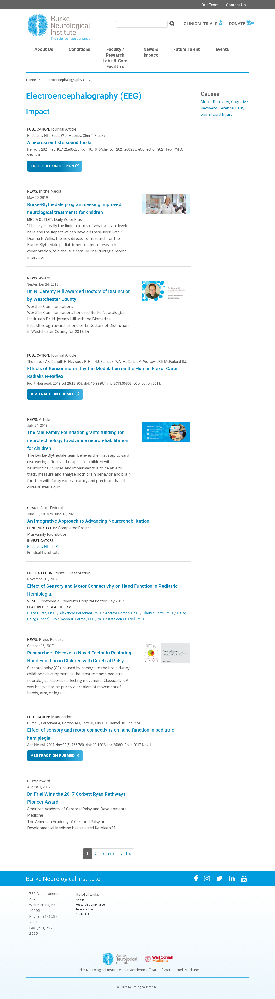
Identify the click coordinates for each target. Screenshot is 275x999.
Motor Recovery (215, 101)
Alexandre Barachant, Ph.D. (80, 613)
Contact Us (236, 4)
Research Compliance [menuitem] (90, 905)
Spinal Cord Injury (216, 114)
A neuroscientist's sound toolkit (60, 142)
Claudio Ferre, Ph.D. (158, 613)
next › (108, 854)
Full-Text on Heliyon (52, 166)
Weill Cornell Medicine (181, 969)
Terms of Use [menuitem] (85, 909)
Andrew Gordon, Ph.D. (122, 613)
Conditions (79, 50)
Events (222, 50)
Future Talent (186, 50)
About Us (43, 50)
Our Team (210, 4)
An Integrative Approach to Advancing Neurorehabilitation (88, 521)
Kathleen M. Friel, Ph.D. (126, 618)
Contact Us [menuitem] (83, 914)
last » (125, 854)
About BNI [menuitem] (82, 900)
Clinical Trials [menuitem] (200, 23)
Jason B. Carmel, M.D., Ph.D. (82, 618)
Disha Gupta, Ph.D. (41, 613)
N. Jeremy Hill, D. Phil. (44, 546)
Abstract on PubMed (53, 394)
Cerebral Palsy (231, 108)
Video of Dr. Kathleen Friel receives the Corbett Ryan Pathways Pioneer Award (166, 801)
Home (31, 79)
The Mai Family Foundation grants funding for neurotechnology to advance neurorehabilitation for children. (77, 440)
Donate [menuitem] (237, 23)
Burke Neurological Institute (63, 878)
